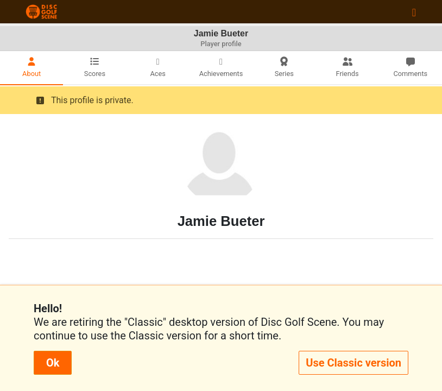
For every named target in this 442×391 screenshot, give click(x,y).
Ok (53, 362)
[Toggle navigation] (414, 12)
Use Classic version (353, 362)
